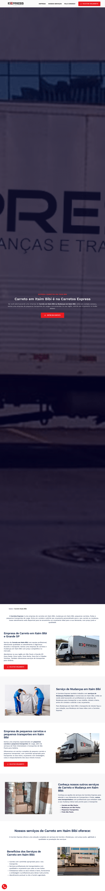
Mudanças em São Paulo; (71, 807)
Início (11, 609)
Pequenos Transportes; (70, 810)
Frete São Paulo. (68, 812)
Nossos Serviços (55, 4)
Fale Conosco (69, 4)
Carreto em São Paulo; (70, 805)
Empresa (42, 4)
